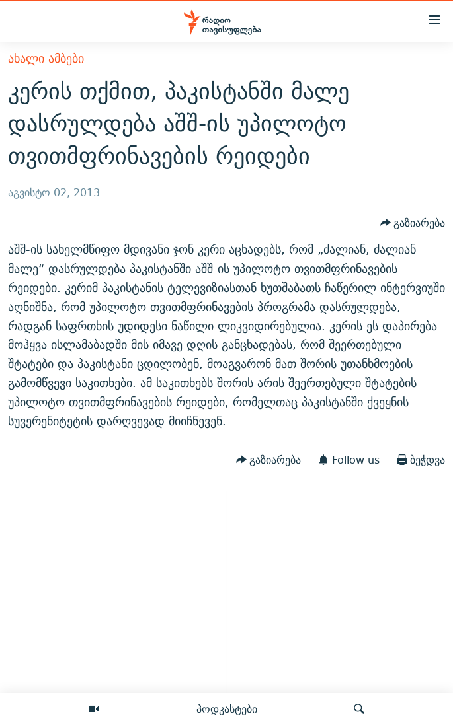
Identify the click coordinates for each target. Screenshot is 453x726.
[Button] (413, 223)
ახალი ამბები (46, 58)
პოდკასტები (226, 709)
